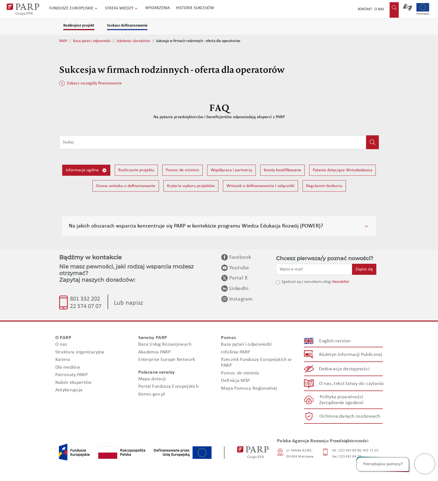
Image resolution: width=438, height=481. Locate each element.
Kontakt (365, 9)
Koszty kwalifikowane (282, 170)
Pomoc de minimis (182, 170)
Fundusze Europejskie (74, 8)
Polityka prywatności (341, 397)
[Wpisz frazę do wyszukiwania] (212, 142)
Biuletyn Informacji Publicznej (350, 354)
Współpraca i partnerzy (231, 170)
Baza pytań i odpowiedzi (92, 41)
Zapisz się (364, 269)
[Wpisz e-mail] (314, 269)
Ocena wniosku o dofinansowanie (125, 186)
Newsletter (341, 282)
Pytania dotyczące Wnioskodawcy (342, 170)
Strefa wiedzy (122, 8)
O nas (379, 9)
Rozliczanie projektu (136, 170)
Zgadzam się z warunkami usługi (306, 282)
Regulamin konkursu (324, 186)
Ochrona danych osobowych (349, 416)
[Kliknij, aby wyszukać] (372, 142)
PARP (63, 41)
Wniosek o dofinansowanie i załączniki (260, 186)
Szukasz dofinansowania (127, 26)
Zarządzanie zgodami (341, 402)
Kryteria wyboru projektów (191, 186)
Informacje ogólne (86, 170)
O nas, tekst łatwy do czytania (351, 383)
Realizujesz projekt (78, 26)
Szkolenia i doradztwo (133, 41)
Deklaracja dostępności (344, 369)
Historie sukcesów (195, 8)
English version (335, 340)
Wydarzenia (157, 8)
